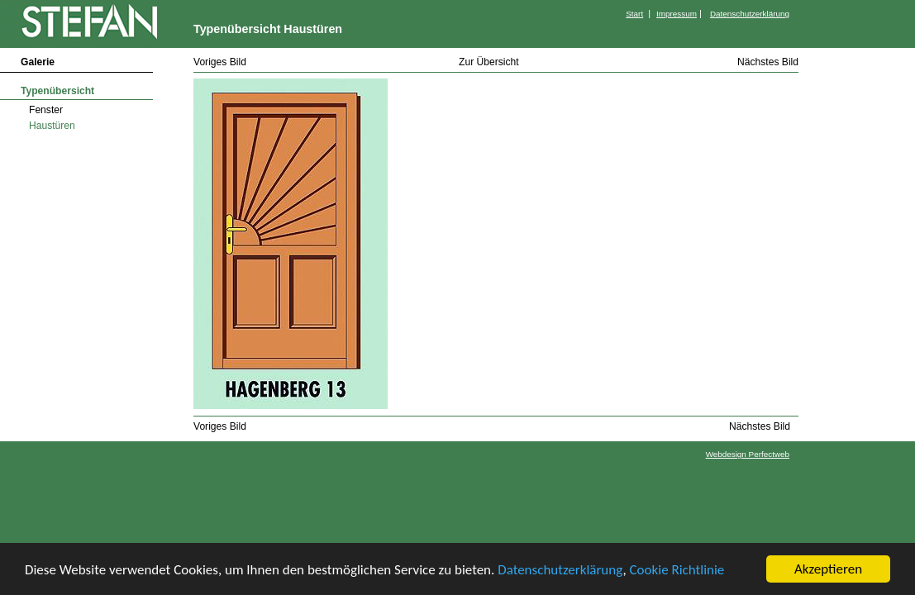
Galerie (38, 62)
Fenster (46, 110)
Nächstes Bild (767, 62)
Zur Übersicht (489, 62)
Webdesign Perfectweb (747, 454)
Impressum (676, 13)
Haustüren (52, 125)
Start (634, 13)
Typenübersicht (57, 91)
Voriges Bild (219, 62)
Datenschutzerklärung (560, 569)
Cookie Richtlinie (677, 569)
